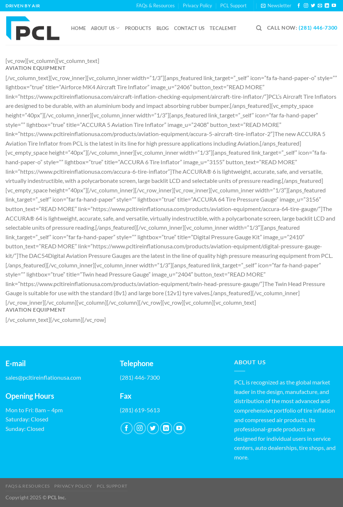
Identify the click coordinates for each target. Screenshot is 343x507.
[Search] (259, 28)
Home (78, 28)
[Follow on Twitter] (313, 5)
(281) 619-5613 (140, 409)
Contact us (189, 28)
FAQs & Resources (155, 5)
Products (138, 28)
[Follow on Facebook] (298, 5)
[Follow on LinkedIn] (327, 5)
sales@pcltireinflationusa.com (43, 377)
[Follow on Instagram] (306, 5)
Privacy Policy (197, 5)
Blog (162, 28)
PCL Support (233, 5)
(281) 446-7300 (318, 28)
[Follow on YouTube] (334, 5)
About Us (105, 28)
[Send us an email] (320, 5)
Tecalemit (223, 28)
